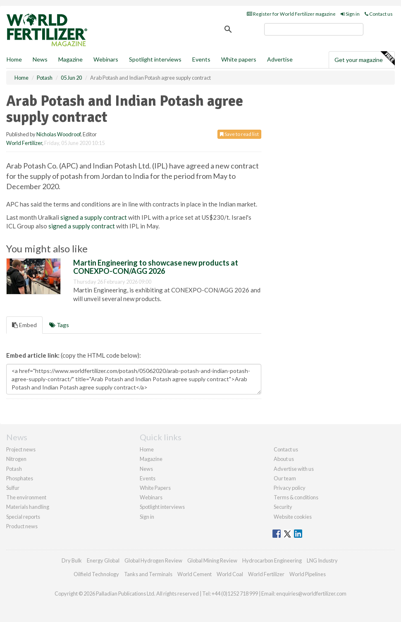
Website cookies (293, 516)
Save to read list (239, 134)
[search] (313, 29)
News (146, 468)
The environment (26, 497)
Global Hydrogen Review (153, 560)
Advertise (280, 59)
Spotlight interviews (155, 59)
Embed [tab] (24, 324)
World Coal (230, 574)
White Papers (155, 487)
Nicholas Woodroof (58, 134)
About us (284, 459)
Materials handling (27, 506)
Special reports (23, 516)
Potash (14, 468)
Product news (22, 526)
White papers (238, 59)
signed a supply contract (93, 217)
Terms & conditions (296, 497)
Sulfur (12, 487)
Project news (21, 449)
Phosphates (19, 478)
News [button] (40, 59)
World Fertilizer (24, 143)
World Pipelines (307, 574)
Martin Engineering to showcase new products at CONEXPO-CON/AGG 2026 (155, 266)
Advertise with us (294, 468)
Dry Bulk (72, 560)
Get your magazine (364, 59)
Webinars (105, 59)
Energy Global (103, 560)
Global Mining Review (212, 560)
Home (14, 59)
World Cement (194, 574)
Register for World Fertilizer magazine (291, 14)
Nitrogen (16, 459)
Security (283, 506)
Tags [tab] (59, 324)
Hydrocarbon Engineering (272, 560)
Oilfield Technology (96, 574)
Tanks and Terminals (148, 574)
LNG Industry (322, 560)
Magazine (70, 59)
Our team (285, 478)
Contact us (379, 14)
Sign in (350, 14)
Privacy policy (290, 487)
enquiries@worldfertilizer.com (311, 593)
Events (201, 59)
